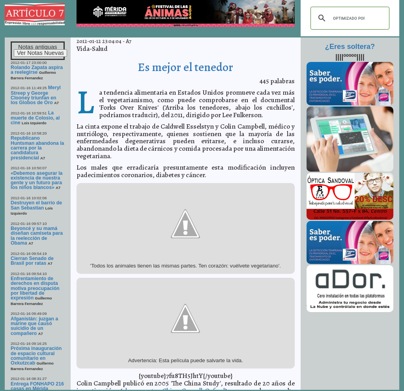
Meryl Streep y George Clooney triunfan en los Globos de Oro (36, 95)
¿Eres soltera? (350, 47)
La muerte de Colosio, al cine (35, 118)
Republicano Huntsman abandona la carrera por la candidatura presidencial (37, 147)
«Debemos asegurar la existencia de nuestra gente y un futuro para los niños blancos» (36, 180)
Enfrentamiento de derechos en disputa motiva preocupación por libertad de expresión (35, 288)
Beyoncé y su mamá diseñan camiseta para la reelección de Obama (37, 236)
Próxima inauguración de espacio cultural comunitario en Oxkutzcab (36, 356)
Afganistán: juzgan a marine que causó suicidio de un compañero (34, 326)
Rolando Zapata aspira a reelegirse (37, 70)
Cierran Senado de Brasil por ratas (32, 261)
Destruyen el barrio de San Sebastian (36, 205)
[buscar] (349, 18)
